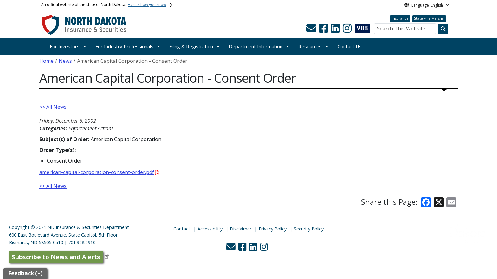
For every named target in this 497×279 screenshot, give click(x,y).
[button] (312, 30)
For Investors (65, 46)
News (65, 60)
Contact (181, 229)
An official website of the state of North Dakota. (103, 4)
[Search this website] (443, 29)
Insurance (400, 18)
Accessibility (210, 229)
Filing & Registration (191, 46)
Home (46, 60)
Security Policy (309, 229)
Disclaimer (240, 229)
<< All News (53, 106)
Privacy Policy (273, 229)
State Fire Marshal (429, 18)
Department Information (255, 46)
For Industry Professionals (124, 46)
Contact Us (350, 46)
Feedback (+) (25, 273)
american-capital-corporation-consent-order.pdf (99, 172)
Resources (310, 46)
